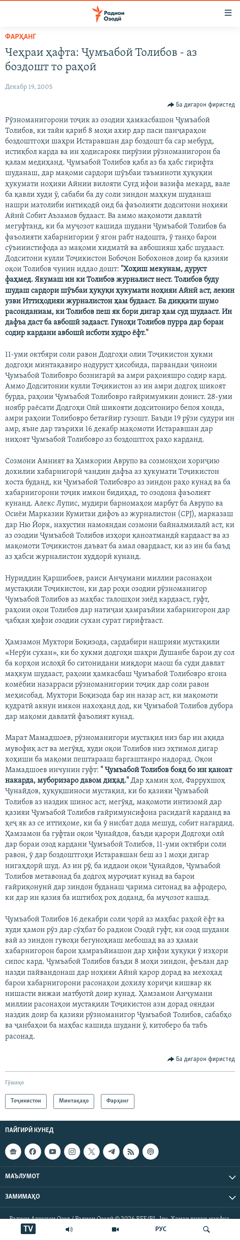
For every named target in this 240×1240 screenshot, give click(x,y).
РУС (161, 1229)
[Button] (201, 105)
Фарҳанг (20, 37)
